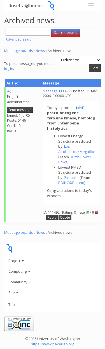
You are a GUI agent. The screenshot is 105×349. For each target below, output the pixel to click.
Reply (52, 217)
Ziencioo (71, 177)
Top (11, 304)
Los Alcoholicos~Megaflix (76, 149)
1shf (79, 107)
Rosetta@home (25, 5)
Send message (19, 109)
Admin (12, 91)
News (40, 50)
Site (13, 292)
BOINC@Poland (71, 182)
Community (19, 281)
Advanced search (19, 39)
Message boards (18, 50)
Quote (65, 217)
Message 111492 (56, 91)
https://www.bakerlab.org (52, 343)
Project (16, 260)
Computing (19, 271)
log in (8, 68)
